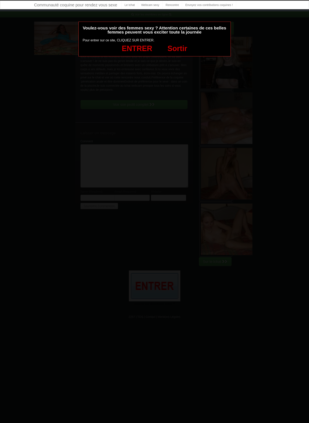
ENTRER (137, 48)
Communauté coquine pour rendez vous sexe (75, 5)
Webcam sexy (150, 5)
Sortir (177, 48)
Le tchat (130, 5)
